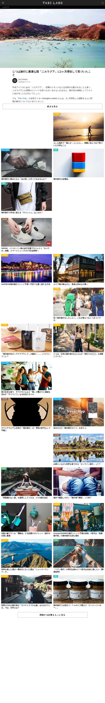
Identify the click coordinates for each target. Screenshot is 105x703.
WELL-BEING (5, 150)
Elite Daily (22, 98)
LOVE (55, 469)
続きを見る (52, 106)
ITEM (55, 150)
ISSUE (4, 469)
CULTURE (4, 219)
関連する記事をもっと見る (52, 615)
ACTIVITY (56, 114)
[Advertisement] (52, 660)
